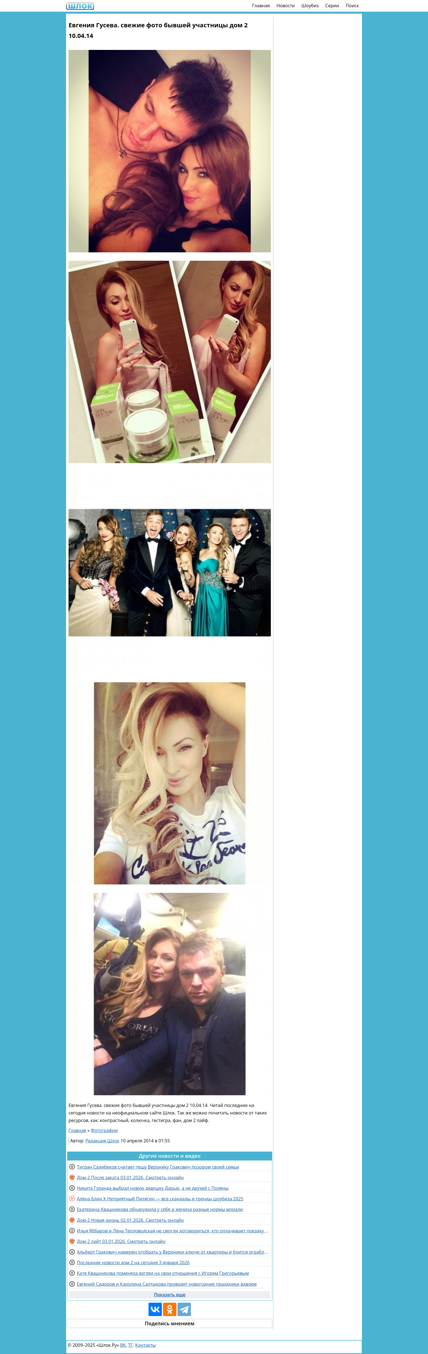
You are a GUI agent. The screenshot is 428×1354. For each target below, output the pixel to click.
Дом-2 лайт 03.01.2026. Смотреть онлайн (121, 1241)
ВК (123, 1345)
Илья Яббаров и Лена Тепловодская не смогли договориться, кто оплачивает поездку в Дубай (173, 1231)
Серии (332, 6)
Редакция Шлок (103, 1141)
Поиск (352, 6)
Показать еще (169, 1295)
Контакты (145, 1345)
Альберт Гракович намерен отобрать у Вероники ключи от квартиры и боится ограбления (173, 1252)
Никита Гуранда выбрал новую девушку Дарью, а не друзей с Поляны (152, 1188)
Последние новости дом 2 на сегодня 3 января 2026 (133, 1262)
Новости (285, 6)
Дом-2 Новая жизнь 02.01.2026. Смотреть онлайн (130, 1220)
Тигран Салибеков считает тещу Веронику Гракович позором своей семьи (158, 1167)
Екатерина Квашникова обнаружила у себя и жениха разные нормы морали (160, 1209)
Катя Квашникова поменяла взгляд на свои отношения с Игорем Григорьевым (163, 1273)
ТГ (130, 1345)
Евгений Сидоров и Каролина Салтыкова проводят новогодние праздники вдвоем (167, 1284)
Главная (261, 6)
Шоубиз (310, 6)
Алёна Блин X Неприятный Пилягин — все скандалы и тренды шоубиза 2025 (160, 1199)
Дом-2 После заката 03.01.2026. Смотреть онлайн (130, 1177)
